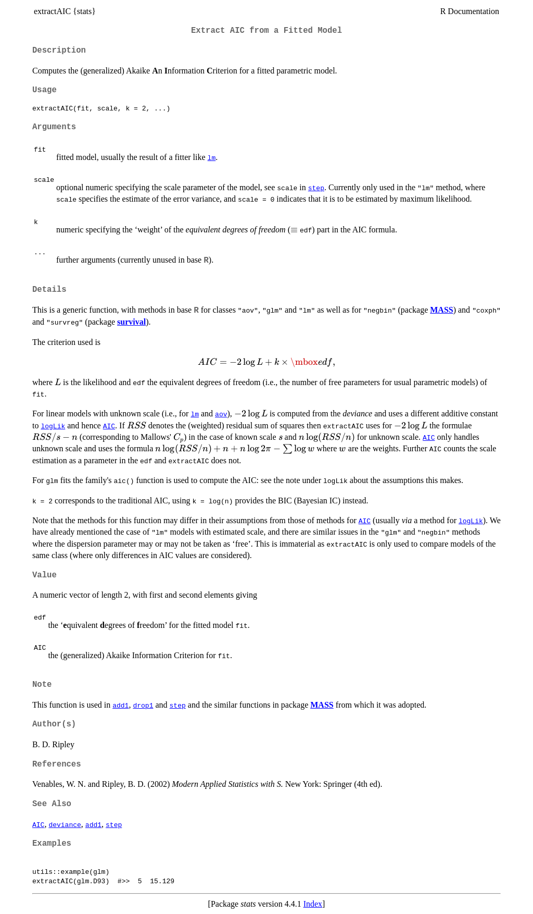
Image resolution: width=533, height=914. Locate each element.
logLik (53, 425)
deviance (64, 824)
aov (221, 413)
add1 (120, 705)
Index (312, 903)
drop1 (143, 705)
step (316, 187)
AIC (109, 425)
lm (212, 157)
